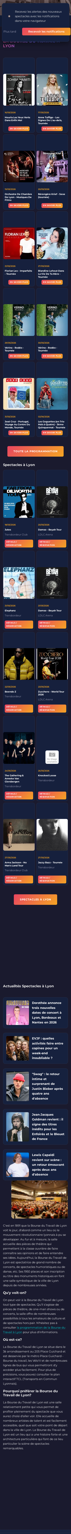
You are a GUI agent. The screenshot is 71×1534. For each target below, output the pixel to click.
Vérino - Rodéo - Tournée (14, 350)
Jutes (8, 530)
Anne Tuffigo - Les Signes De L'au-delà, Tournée (50, 120)
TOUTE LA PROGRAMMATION (35, 451)
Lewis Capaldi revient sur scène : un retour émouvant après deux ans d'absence (48, 1164)
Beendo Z (10, 692)
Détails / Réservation (14, 544)
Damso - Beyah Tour (50, 530)
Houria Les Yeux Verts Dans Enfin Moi (17, 119)
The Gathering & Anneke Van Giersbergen (14, 779)
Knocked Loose (47, 776)
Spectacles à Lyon (35, 899)
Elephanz (10, 611)
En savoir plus (19, 128)
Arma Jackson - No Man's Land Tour (16, 865)
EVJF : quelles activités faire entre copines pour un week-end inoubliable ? (47, 1048)
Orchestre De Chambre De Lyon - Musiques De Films (18, 198)
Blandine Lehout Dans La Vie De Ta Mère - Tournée (51, 275)
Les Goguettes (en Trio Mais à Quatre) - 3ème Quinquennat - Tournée (51, 425)
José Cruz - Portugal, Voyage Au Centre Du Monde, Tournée (17, 425)
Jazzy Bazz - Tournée (50, 863)
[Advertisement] (35, 947)
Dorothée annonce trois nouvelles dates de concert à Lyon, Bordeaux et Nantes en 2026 (47, 1012)
